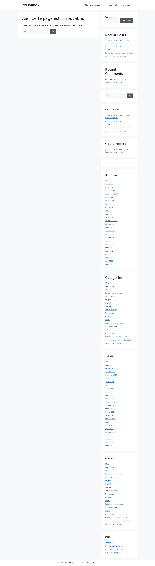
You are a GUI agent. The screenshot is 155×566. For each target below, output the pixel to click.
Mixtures (108, 306)
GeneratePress (92, 563)
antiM (107, 49)
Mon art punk (114, 5)
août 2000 (109, 254)
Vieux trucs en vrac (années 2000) (118, 340)
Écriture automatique (113, 293)
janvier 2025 (110, 190)
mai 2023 (108, 214)
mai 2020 (108, 241)
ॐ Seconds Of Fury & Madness (117, 343)
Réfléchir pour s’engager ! (94, 5)
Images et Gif (110, 299)
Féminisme (109, 296)
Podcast (108, 316)
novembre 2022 (111, 221)
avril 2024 (109, 207)
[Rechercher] (53, 31)
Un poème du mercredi (114, 46)
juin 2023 (108, 210)
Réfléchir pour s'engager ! (115, 323)
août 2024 (109, 197)
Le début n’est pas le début (115, 56)
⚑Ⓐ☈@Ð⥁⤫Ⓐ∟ (32, 5)
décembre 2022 (111, 217)
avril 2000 (109, 261)
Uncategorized (111, 326)
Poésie (107, 320)
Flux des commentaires (114, 549)
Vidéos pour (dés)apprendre (116, 336)
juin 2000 (108, 257)
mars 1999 (109, 264)
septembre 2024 (111, 194)
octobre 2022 (110, 224)
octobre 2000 (110, 251)
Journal (108, 303)
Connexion (109, 542)
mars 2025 (109, 184)
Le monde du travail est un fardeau (119, 53)
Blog (107, 283)
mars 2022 (109, 227)
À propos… (127, 5)
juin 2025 (108, 180)
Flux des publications (113, 546)
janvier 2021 (110, 231)
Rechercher (109, 17)
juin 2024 (108, 204)
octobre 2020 (110, 237)
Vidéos (107, 330)
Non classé (109, 313)
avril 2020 (109, 244)
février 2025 (110, 187)
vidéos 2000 (110, 333)
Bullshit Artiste (111, 286)
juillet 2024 (109, 200)
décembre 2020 (111, 234)
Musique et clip (111, 310)
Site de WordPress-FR (113, 552)
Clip (106, 289)
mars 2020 (109, 247)
